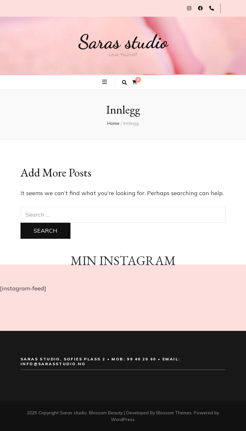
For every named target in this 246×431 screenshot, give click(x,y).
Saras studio (123, 41)
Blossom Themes (174, 413)
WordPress (123, 419)
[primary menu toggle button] (105, 82)
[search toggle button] (124, 82)
